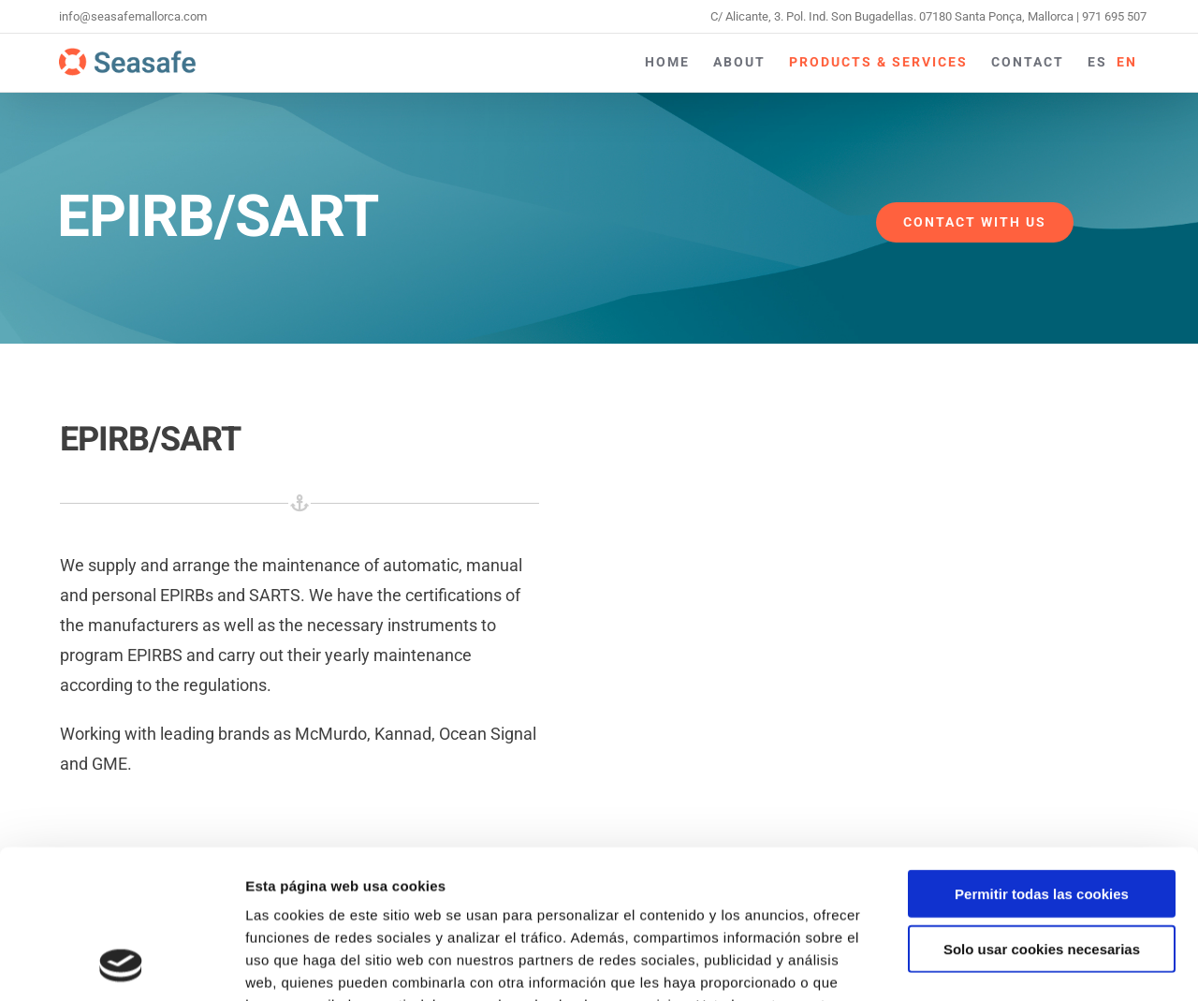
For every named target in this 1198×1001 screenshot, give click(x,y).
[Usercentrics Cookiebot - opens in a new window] (121, 964)
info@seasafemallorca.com (133, 16)
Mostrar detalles (1005, 964)
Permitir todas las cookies (1042, 754)
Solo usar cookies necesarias (1041, 809)
